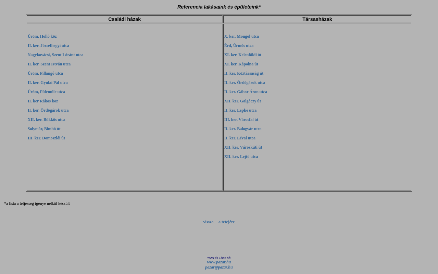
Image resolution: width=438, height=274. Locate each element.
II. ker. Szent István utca (49, 64)
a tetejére (226, 222)
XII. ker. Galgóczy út (242, 101)
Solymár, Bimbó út (44, 128)
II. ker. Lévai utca (239, 138)
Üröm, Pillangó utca (45, 73)
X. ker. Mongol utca (241, 36)
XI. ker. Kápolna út (241, 64)
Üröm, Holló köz (42, 36)
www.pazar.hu (219, 262)
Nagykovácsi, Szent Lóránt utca (56, 54)
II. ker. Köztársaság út (244, 73)
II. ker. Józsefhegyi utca (48, 45)
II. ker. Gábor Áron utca (245, 91)
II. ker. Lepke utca (240, 110)
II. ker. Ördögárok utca (48, 110)
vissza (208, 222)
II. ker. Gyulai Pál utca (48, 82)
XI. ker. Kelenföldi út (243, 54)
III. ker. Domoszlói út (46, 138)
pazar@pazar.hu (219, 267)
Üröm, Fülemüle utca (46, 91)
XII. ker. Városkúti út (243, 147)
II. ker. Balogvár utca (243, 128)
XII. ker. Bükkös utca (46, 119)
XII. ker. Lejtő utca (241, 156)
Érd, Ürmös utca (239, 45)
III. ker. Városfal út (241, 119)
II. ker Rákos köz (43, 101)
